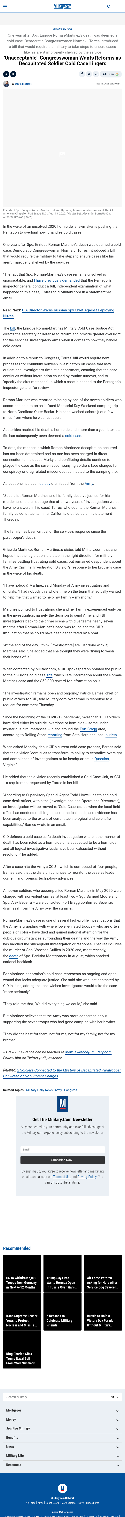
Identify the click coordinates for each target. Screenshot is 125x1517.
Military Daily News (62, 29)
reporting (55, 683)
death (13, 904)
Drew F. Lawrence (23, 84)
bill (12, 276)
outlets (111, 683)
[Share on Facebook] (82, 74)
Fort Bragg (88, 677)
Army (89, 432)
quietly (44, 432)
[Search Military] (55, 1433)
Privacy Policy (87, 1125)
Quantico (101, 707)
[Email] (96, 74)
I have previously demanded (57, 228)
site (49, 623)
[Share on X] (89, 74)
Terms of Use (62, 1125)
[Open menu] (5, 7)
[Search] (109, 7)
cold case (73, 383)
